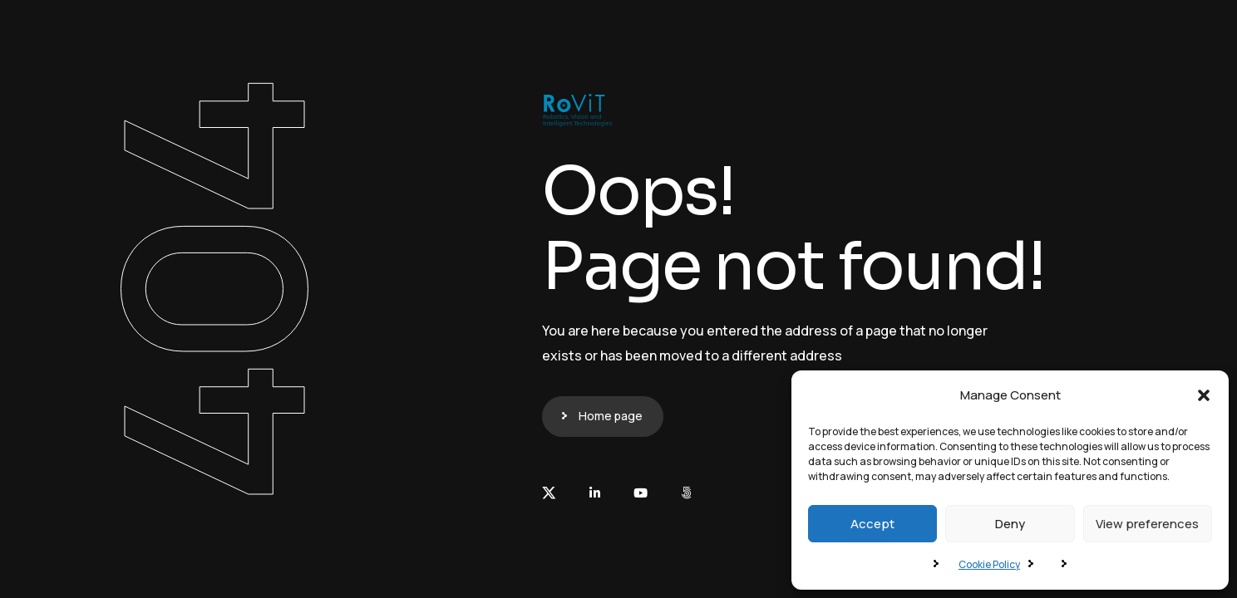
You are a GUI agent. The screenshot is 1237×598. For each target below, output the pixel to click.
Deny (1010, 523)
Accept (872, 523)
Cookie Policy (989, 564)
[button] (1203, 395)
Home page (611, 416)
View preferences (1147, 523)
